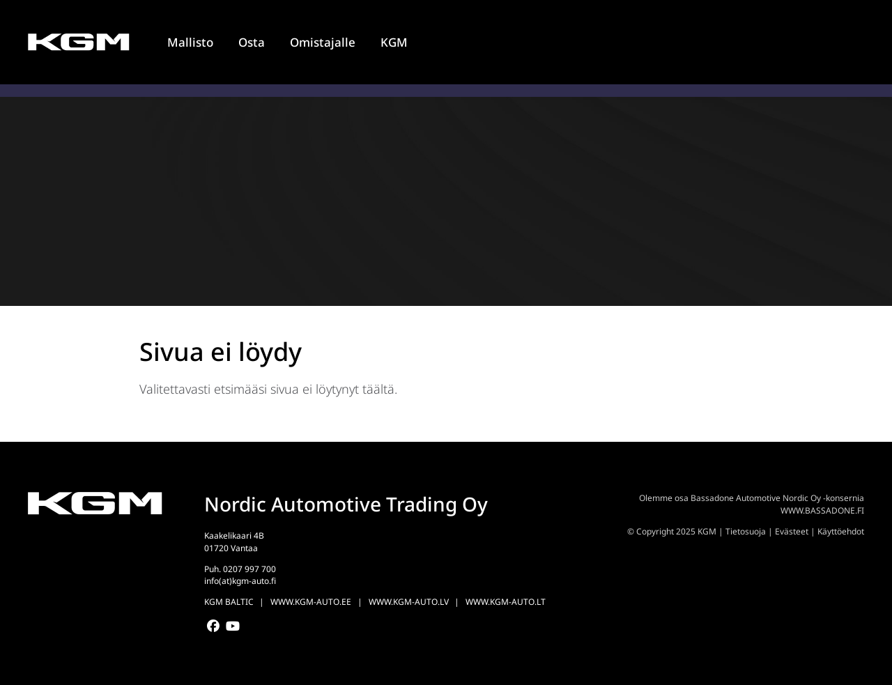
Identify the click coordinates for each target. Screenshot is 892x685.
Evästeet (791, 531)
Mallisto (190, 42)
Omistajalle (322, 42)
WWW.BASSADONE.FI (822, 510)
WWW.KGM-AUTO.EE (310, 602)
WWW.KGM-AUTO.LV (409, 602)
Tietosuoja (745, 531)
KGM (394, 42)
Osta (251, 42)
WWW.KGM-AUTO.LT (506, 602)
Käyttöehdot (840, 531)
